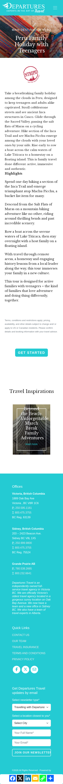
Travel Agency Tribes (31, 774)
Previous (4, 436)
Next (58, 436)
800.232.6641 (23, 573)
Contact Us (20, 635)
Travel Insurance (25, 647)
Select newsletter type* (25, 700)
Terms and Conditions (28, 653)
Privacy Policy (23, 659)
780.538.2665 (23, 568)
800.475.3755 (23, 512)
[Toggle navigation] (55, 8)
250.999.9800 (23, 542)
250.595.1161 (23, 507)
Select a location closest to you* (31, 715)
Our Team (19, 641)
